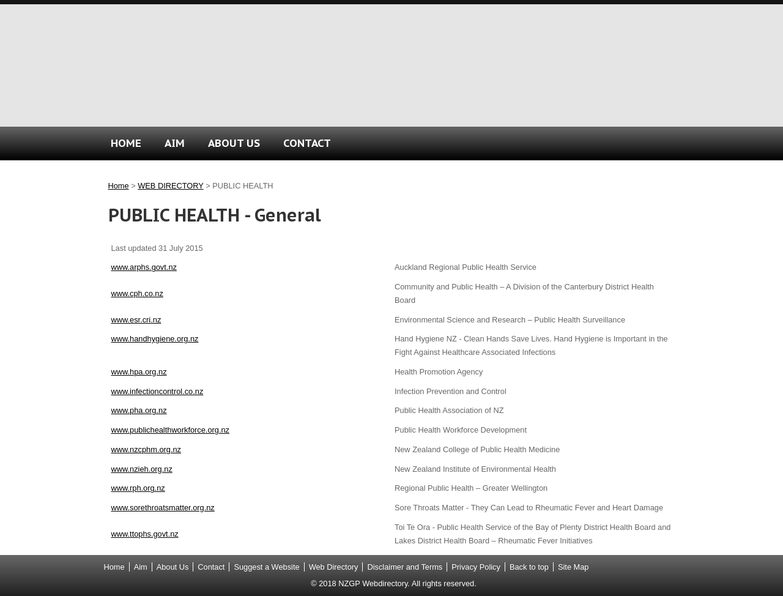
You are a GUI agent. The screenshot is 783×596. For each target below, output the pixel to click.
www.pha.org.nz (139, 410)
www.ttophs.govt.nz (145, 533)
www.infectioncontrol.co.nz (157, 391)
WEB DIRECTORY (170, 185)
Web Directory (333, 567)
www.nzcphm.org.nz (146, 449)
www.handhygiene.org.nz (155, 338)
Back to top (529, 567)
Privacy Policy (475, 567)
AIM (175, 143)
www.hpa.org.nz (139, 371)
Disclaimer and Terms (404, 567)
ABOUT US (234, 143)
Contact (211, 567)
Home (118, 185)
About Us (173, 567)
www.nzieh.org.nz (142, 469)
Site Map (573, 567)
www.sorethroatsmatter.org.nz (163, 507)
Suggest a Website (266, 567)
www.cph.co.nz (137, 293)
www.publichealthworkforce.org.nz (170, 429)
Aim (140, 567)
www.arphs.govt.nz (144, 267)
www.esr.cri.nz (136, 319)
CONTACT (307, 143)
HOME (126, 143)
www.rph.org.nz (138, 488)
